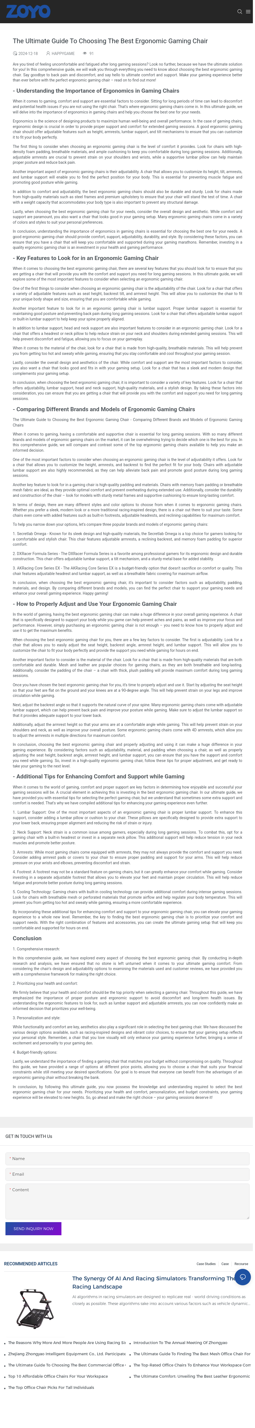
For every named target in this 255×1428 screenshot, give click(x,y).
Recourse (241, 1264)
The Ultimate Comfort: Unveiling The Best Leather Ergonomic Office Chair (192, 1376)
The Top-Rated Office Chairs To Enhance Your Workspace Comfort (192, 1365)
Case (225, 1264)
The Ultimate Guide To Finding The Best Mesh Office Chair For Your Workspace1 (192, 1353)
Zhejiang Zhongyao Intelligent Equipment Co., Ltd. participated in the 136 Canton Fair (67, 1353)
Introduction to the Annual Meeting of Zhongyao (180, 1342)
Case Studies (206, 1264)
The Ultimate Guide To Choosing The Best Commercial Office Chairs (67, 1365)
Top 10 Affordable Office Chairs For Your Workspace (58, 1376)
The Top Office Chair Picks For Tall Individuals (51, 1387)
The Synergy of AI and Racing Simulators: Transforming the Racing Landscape (154, 1282)
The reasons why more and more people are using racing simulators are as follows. (67, 1342)
